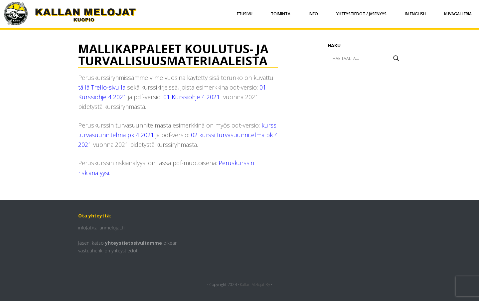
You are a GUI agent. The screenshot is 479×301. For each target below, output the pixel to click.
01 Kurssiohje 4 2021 (191, 97)
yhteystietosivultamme (133, 243)
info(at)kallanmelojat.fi (101, 227)
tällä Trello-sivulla (101, 87)
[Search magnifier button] (396, 58)
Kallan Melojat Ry (255, 284)
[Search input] (355, 58)
